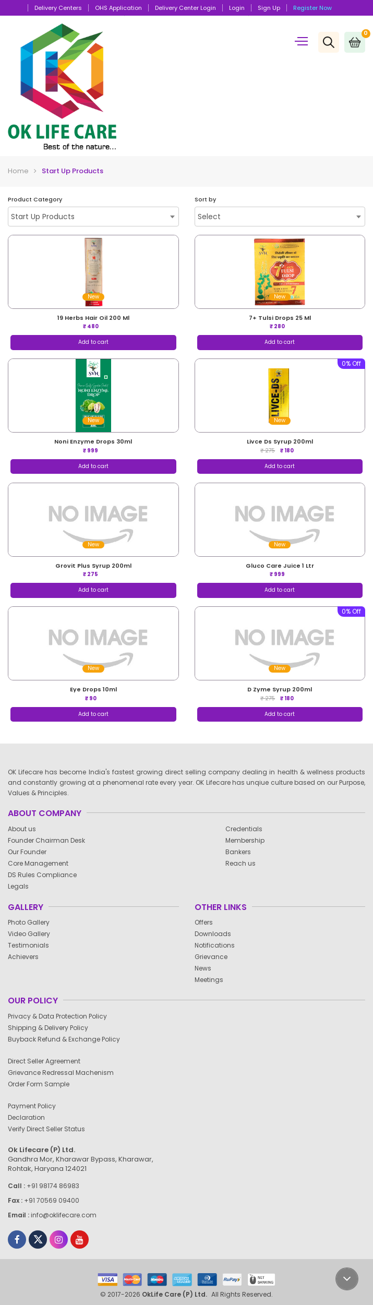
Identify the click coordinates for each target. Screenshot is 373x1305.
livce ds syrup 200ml (280, 441)
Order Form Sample (42, 1084)
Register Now (312, 7)
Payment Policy (36, 1106)
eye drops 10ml (93, 689)
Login (237, 7)
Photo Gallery (33, 922)
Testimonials (32, 945)
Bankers (242, 851)
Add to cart (93, 342)
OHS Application (118, 7)
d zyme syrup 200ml (279, 689)
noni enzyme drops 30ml (93, 441)
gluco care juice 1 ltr (280, 565)
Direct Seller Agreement (48, 1061)
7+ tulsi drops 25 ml (280, 318)
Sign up (269, 7)
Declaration (30, 1117)
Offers (207, 922)
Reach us (244, 863)
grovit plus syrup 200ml (93, 565)
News (206, 968)
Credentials (247, 828)
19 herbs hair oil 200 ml (93, 318)
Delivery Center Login (185, 7)
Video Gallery (33, 933)
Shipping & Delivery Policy (52, 1027)
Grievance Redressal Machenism (65, 1072)
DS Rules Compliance (46, 874)
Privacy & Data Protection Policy (61, 1016)
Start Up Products (72, 171)
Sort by (205, 199)
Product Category (35, 199)
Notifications (218, 945)
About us (26, 828)
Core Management (42, 863)
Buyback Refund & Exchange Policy (68, 1039)
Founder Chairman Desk (50, 840)
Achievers (27, 956)
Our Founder (31, 851)
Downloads (216, 933)
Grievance (214, 956)
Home (18, 171)
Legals (22, 886)
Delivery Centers (58, 7)
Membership (248, 840)
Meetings (212, 979)
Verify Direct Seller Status (50, 1128)
